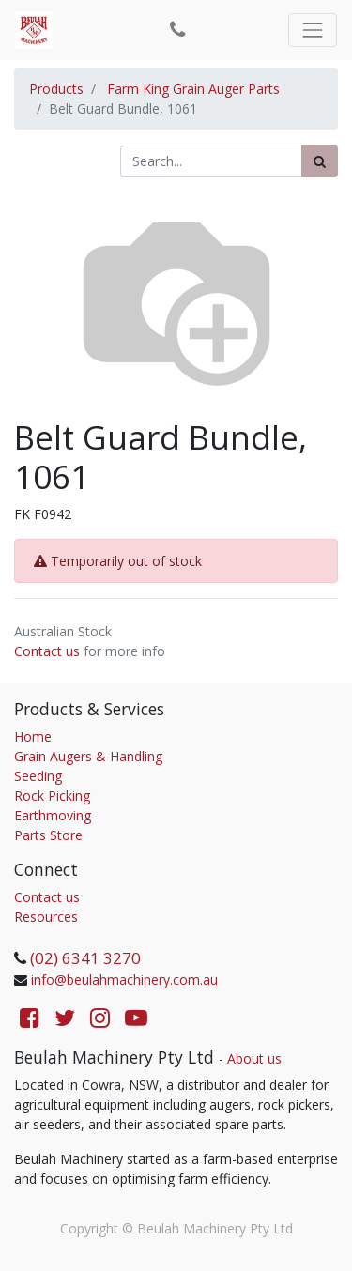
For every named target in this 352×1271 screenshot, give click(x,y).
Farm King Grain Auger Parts (193, 89)
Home (33, 736)
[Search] (319, 161)
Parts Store (48, 835)
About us (254, 1058)
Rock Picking (52, 795)
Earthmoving (52, 815)
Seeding (38, 776)
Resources (46, 917)
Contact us (47, 651)
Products (56, 89)
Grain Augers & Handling (88, 756)
